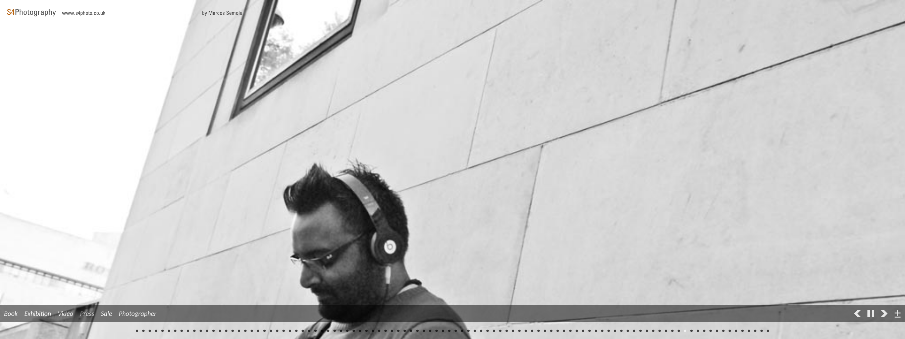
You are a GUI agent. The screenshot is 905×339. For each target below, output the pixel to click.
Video (65, 314)
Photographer (137, 314)
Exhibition (37, 314)
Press (87, 314)
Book (11, 314)
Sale (106, 314)
